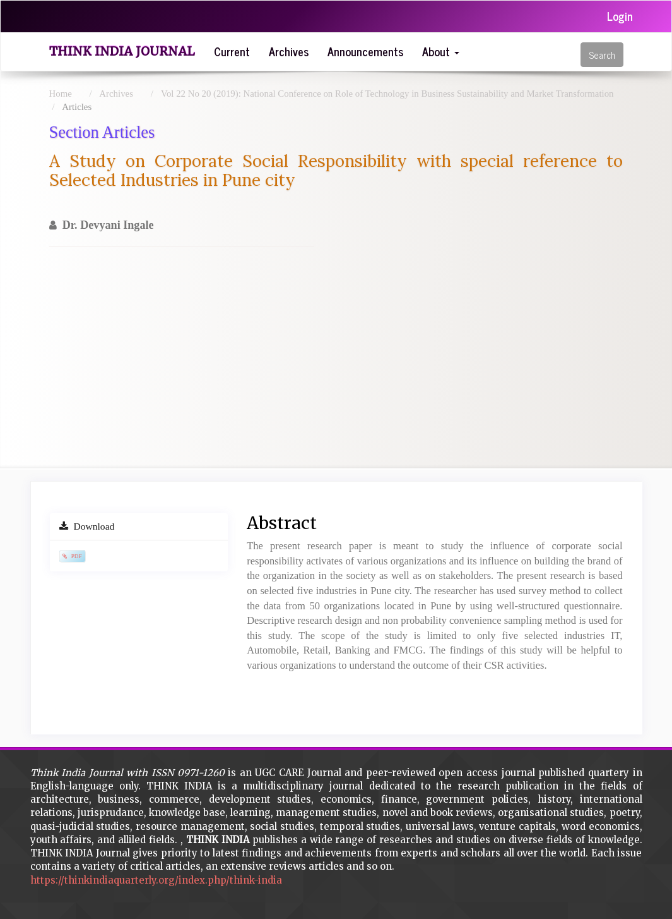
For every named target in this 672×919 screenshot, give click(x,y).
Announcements (365, 51)
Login (620, 15)
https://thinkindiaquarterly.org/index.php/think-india (156, 880)
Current (232, 51)
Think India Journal (122, 51)
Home (60, 93)
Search (602, 55)
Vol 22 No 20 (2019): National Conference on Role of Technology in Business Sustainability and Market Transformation (387, 93)
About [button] (440, 51)
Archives (289, 51)
